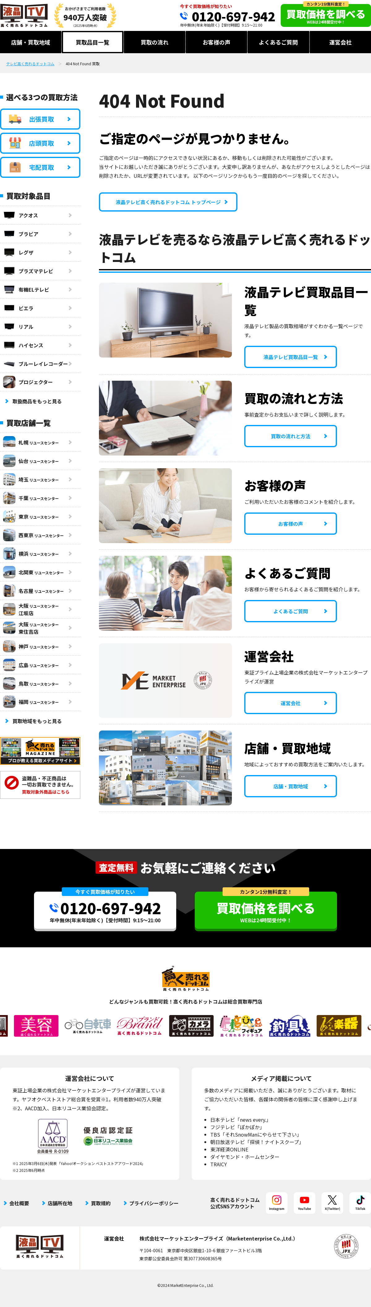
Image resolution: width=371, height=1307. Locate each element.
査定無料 (116, 867)
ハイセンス (23, 345)
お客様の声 (216, 42)
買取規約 (101, 1203)
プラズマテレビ (28, 271)
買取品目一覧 (92, 42)
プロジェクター (28, 382)
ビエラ (18, 308)
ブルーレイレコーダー (35, 363)
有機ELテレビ (26, 289)
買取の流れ (154, 42)
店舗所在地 (60, 1203)
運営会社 (340, 42)
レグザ (18, 252)
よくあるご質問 (278, 42)
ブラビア (20, 233)
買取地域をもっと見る (37, 721)
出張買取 (31, 119)
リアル (18, 326)
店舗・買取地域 (30, 42)
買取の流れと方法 (290, 436)
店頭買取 (31, 143)
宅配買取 (31, 167)
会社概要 (19, 1203)
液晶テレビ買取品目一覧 (290, 357)
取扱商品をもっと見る (37, 401)
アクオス (20, 215)
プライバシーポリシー (154, 1203)
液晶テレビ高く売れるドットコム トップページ (168, 202)
